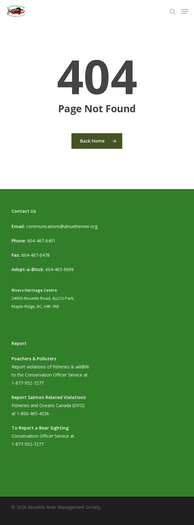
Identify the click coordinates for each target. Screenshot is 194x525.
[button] (185, 11)
